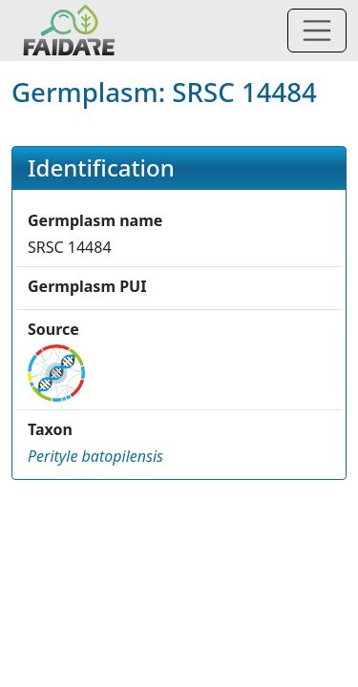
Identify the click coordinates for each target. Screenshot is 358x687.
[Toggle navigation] (317, 30)
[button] (95, 456)
